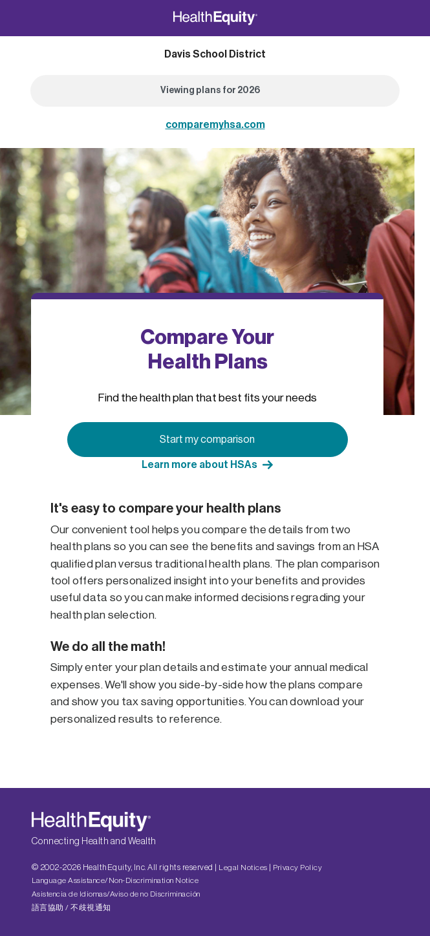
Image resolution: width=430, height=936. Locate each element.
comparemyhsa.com (215, 125)
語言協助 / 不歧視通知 (71, 907)
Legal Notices (243, 867)
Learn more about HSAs (199, 465)
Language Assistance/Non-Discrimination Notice (115, 880)
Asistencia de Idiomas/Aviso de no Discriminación (116, 894)
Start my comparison (207, 439)
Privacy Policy (297, 867)
